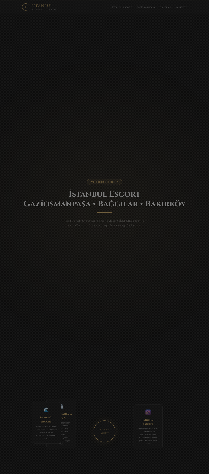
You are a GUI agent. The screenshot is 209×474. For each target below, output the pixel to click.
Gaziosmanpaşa (146, 7)
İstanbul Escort (122, 7)
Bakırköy (181, 7)
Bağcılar (165, 7)
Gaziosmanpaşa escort (61, 423)
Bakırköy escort (42, 426)
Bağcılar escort (144, 429)
